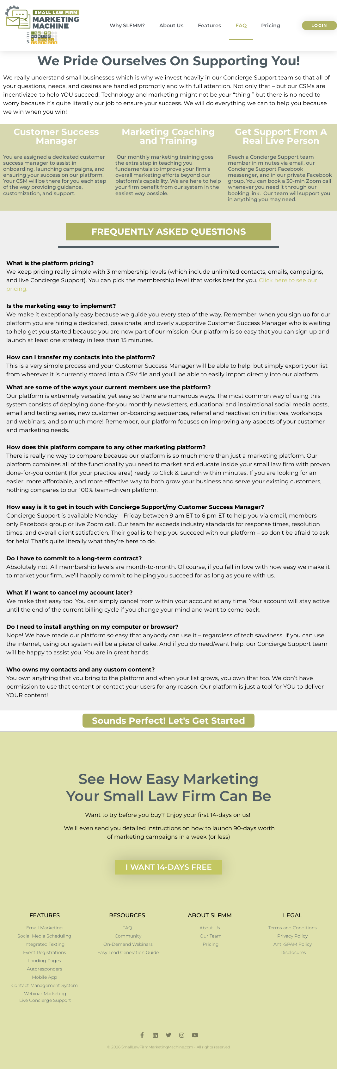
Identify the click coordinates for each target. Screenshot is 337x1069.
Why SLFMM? (127, 25)
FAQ (241, 25)
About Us (171, 25)
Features (209, 25)
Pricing (270, 25)
